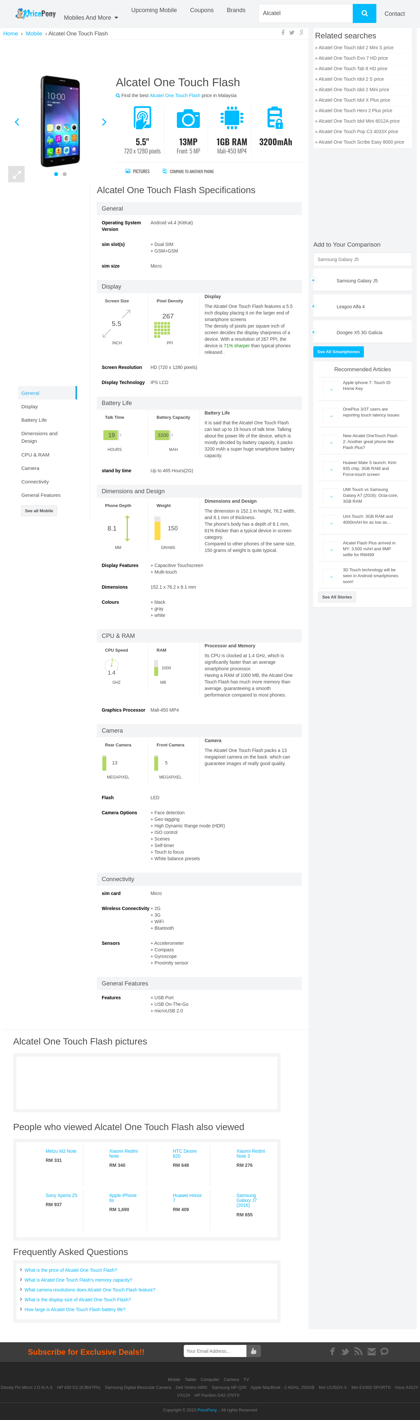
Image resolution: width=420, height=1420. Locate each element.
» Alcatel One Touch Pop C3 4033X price (356, 131)
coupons (202, 10)
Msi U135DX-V (333, 1387)
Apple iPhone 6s (122, 1198)
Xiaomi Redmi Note (123, 1153)
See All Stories (337, 597)
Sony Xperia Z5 (61, 1195)
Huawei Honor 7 (187, 1198)
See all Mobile (39, 510)
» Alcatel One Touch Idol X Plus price (352, 100)
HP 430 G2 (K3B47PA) (78, 1387)
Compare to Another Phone (195, 171)
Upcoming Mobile (154, 10)
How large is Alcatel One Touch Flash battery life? (75, 1309)
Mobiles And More (91, 17)
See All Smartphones (338, 351)
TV (246, 1379)
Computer (211, 1379)
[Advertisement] (155, 56)
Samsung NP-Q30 (229, 1387)
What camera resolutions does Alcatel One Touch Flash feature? (90, 1289)
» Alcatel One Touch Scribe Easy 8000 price (359, 142)
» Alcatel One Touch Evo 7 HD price (351, 58)
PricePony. (208, 1410)
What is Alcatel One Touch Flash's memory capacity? (78, 1280)
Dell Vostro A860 (191, 1387)
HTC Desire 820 (185, 1153)
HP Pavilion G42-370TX (217, 1395)
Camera (232, 1379)
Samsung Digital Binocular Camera (138, 1387)
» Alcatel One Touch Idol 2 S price (349, 79)
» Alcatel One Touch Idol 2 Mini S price (354, 47)
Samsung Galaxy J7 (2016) (247, 1200)
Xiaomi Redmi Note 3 (251, 1153)
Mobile (174, 1379)
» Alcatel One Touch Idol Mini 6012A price (357, 121)
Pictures (137, 171)
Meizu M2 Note (61, 1151)
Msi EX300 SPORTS (371, 1387)
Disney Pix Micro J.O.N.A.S (26, 1387)
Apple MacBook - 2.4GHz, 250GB (282, 1387)
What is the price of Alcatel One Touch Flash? (71, 1270)
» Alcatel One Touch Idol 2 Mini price (352, 89)
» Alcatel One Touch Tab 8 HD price (351, 68)
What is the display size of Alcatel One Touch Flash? (78, 1299)
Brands (236, 10)
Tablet (191, 1379)
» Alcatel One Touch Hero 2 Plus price (353, 110)
